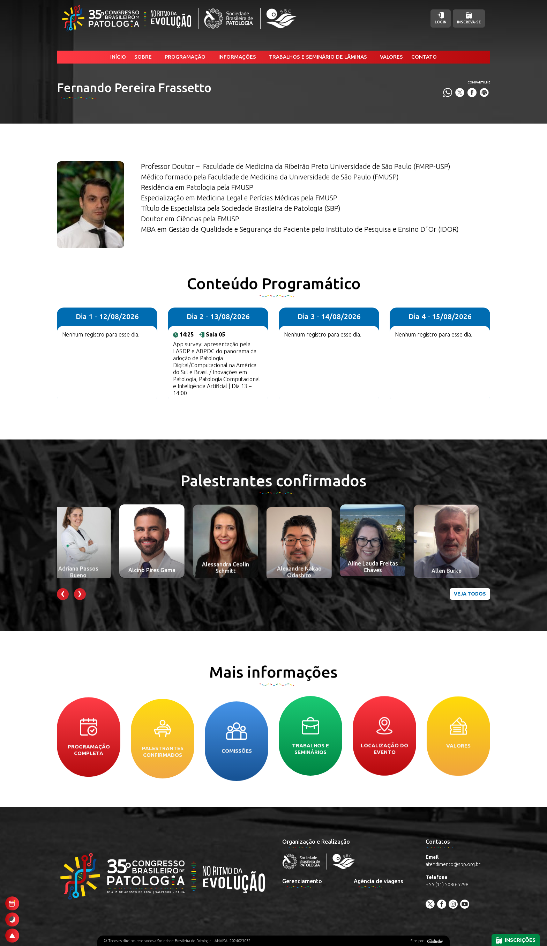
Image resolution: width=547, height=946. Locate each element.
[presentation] (63, 594)
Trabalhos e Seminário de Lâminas (318, 57)
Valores (391, 57)
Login (441, 18)
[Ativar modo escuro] (12, 919)
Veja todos (470, 594)
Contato (424, 57)
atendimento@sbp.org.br (453, 864)
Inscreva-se (469, 18)
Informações (237, 57)
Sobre (143, 57)
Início (118, 57)
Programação (185, 57)
